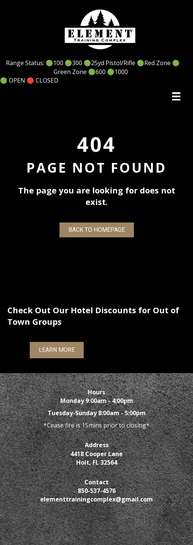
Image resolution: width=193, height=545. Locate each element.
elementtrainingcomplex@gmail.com (96, 499)
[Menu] (176, 96)
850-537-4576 (97, 491)
